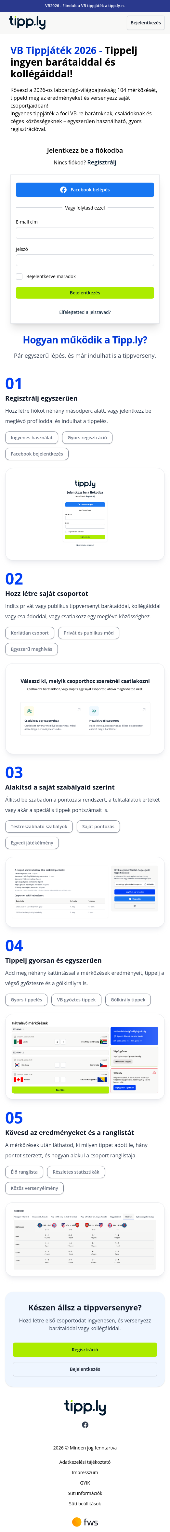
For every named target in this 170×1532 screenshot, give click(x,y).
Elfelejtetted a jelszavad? (85, 312)
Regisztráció (85, 1349)
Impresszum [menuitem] (85, 1472)
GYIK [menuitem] (85, 1483)
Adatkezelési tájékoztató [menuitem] (85, 1462)
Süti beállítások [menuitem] (85, 1503)
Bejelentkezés (146, 22)
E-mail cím (27, 222)
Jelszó (22, 249)
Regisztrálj (101, 162)
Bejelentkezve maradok (51, 276)
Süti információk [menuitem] (85, 1493)
